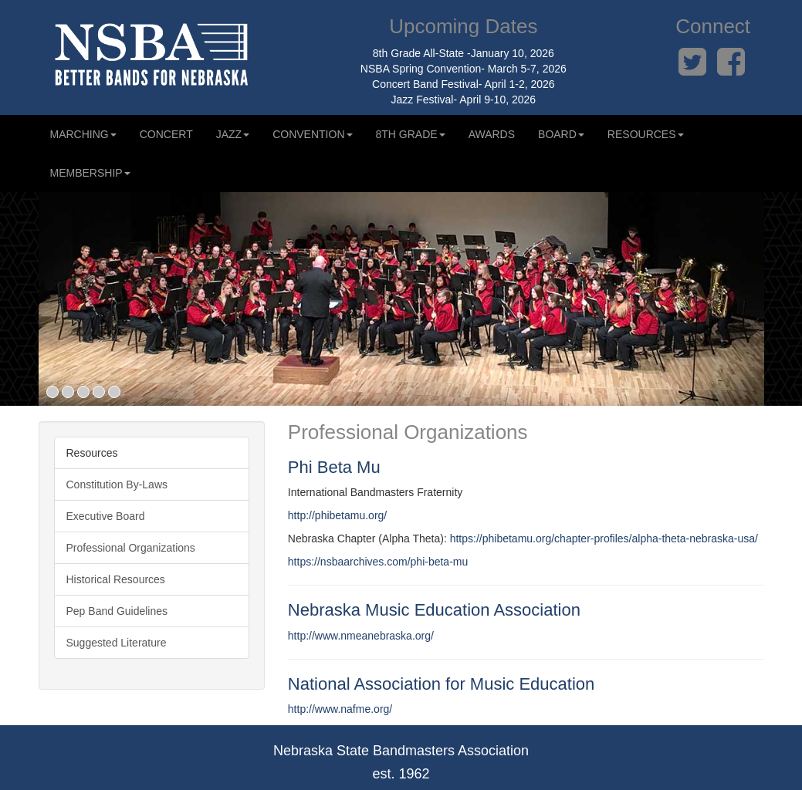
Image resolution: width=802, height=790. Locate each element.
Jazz (232, 134)
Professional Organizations (130, 548)
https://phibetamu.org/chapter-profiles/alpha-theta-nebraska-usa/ (604, 538)
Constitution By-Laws (117, 484)
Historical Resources (115, 579)
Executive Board (105, 516)
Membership (90, 173)
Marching (83, 134)
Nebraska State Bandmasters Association (401, 750)
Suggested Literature (116, 642)
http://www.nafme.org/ (340, 709)
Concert (166, 134)
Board (561, 134)
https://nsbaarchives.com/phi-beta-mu (378, 561)
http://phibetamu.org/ (337, 515)
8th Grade (410, 134)
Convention (312, 134)
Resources (645, 134)
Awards (492, 134)
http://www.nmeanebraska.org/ (361, 636)
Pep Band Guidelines (117, 611)
